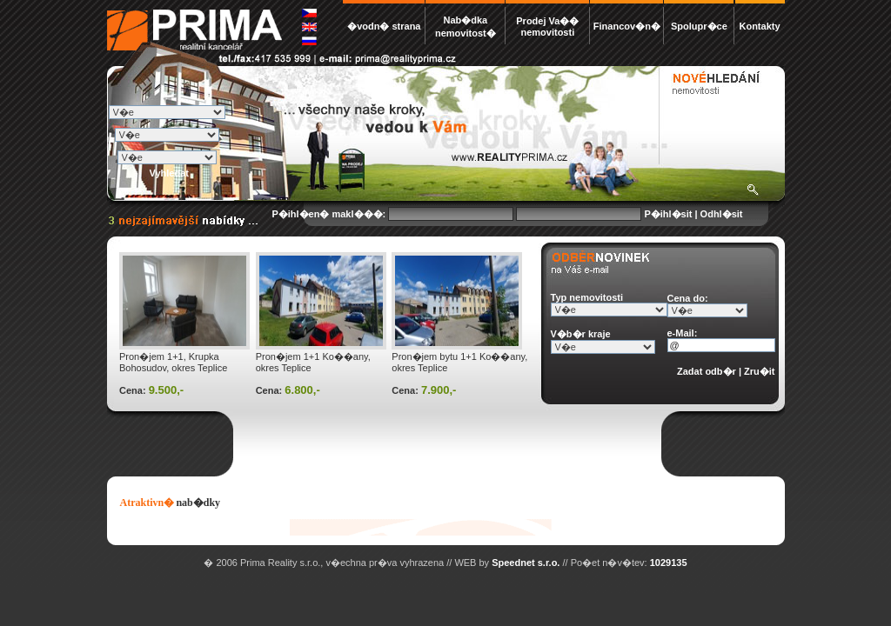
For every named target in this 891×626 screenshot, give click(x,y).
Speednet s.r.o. (525, 562)
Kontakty (759, 26)
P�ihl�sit (668, 214)
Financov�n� (626, 26)
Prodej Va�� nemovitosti (547, 26)
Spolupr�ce (699, 26)
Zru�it (759, 371)
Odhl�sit (721, 214)
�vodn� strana (383, 26)
